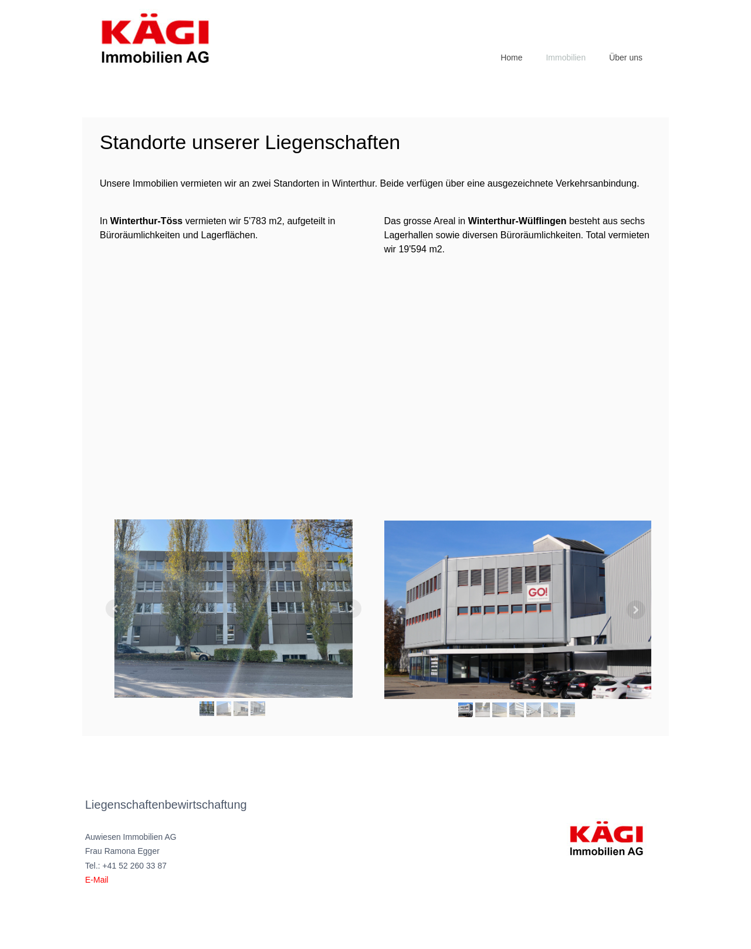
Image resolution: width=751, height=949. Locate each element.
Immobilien (566, 57)
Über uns (625, 57)
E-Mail (97, 879)
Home (511, 57)
